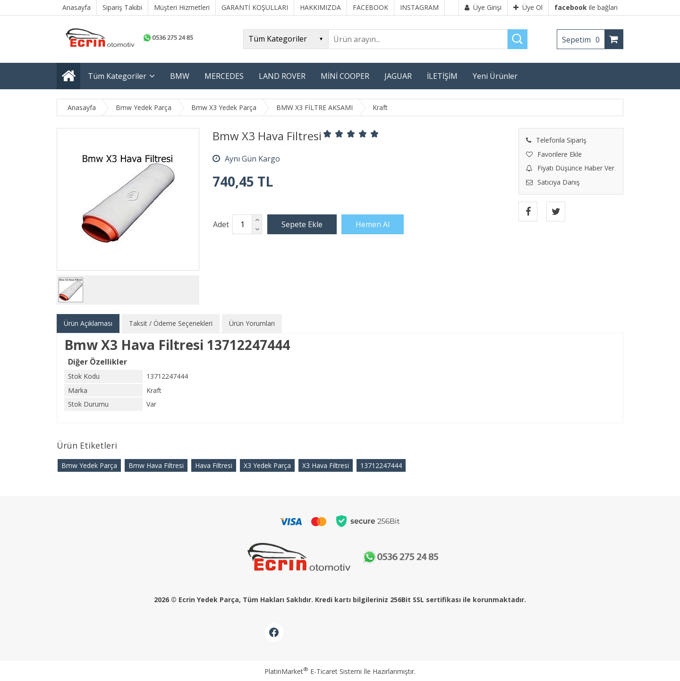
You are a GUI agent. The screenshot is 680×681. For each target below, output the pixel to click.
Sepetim (583, 39)
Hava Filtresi (213, 465)
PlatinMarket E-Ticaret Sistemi (313, 671)
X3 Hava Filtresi (325, 465)
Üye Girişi (483, 7)
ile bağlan (586, 7)
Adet (221, 224)
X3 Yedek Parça (267, 465)
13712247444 (381, 465)
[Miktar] (242, 224)
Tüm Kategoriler (117, 76)
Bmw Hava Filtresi (156, 465)
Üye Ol (528, 7)
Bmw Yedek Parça (89, 465)
